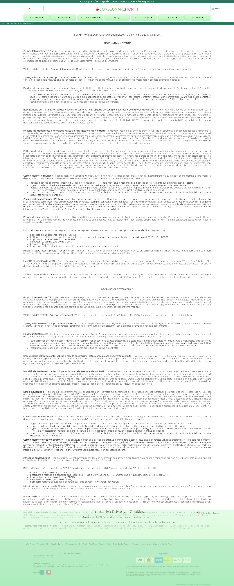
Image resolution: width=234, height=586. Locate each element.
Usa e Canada (56, 566)
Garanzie (41, 544)
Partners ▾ (197, 18)
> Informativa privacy (23, 23)
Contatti (102, 544)
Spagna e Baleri (83, 566)
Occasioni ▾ (63, 18)
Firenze (39, 566)
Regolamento (72, 544)
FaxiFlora (93, 544)
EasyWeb (83, 544)
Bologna (35, 565)
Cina (100, 565)
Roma (60, 565)
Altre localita (94, 565)
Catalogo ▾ (36, 18)
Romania (104, 565)
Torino (65, 565)
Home (10, 23)
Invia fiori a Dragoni (122, 544)
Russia (35, 566)
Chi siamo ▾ (171, 18)
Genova (40, 565)
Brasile (44, 566)
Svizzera (49, 566)
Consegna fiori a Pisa (162, 544)
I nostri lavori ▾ (144, 18)
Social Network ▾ (90, 18)
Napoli (50, 565)
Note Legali (51, 544)
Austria (70, 565)
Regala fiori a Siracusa (141, 544)
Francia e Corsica (78, 565)
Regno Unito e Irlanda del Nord (70, 566)
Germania (86, 565)
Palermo (55, 565)
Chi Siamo (30, 544)
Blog (117, 17)
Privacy (61, 544)
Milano (46, 565)
